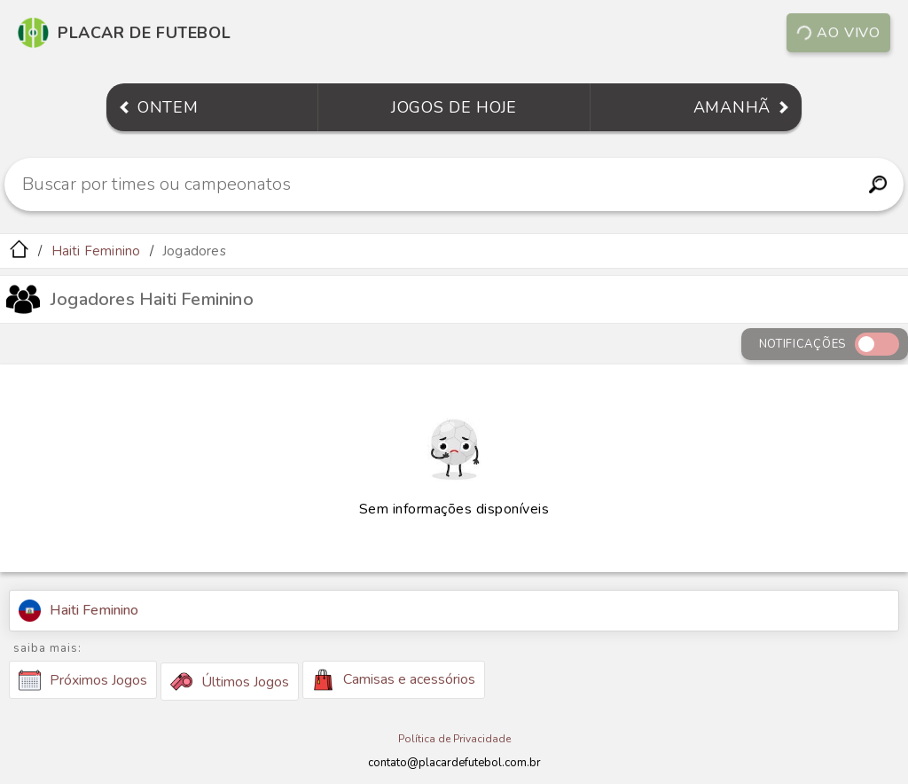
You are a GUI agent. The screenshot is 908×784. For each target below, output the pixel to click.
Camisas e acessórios (393, 680)
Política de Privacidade (454, 739)
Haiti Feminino (96, 251)
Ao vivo (838, 33)
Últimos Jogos (229, 682)
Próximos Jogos (83, 680)
